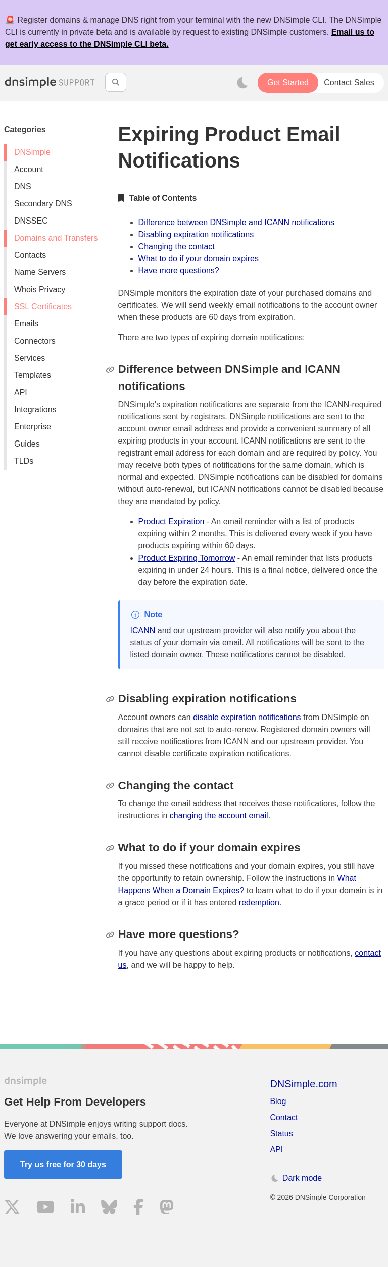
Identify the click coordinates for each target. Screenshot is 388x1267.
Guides (27, 443)
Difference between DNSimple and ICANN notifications (236, 222)
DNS (22, 186)
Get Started (288, 82)
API (20, 392)
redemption (259, 902)
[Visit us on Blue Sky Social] (109, 1209)
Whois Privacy (39, 289)
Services (29, 358)
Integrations (35, 409)
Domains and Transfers (56, 238)
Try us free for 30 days (63, 1164)
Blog (278, 1101)
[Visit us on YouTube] (45, 1209)
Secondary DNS (43, 203)
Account (28, 169)
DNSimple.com (303, 1083)
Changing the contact (176, 246)
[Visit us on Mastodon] (167, 1209)
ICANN (143, 630)
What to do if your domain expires (198, 258)
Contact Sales (349, 82)
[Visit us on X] (12, 1209)
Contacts (30, 255)
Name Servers (40, 272)
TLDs (23, 461)
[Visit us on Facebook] (138, 1209)
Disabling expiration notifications (196, 234)
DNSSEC (31, 220)
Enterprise (32, 426)
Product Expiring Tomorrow (186, 558)
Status (281, 1133)
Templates (32, 375)
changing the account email (219, 815)
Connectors (35, 341)
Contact (284, 1117)
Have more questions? (178, 270)
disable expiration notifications (247, 717)
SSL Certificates (43, 306)
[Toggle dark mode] (242, 82)
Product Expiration (171, 521)
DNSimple (32, 152)
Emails (26, 323)
